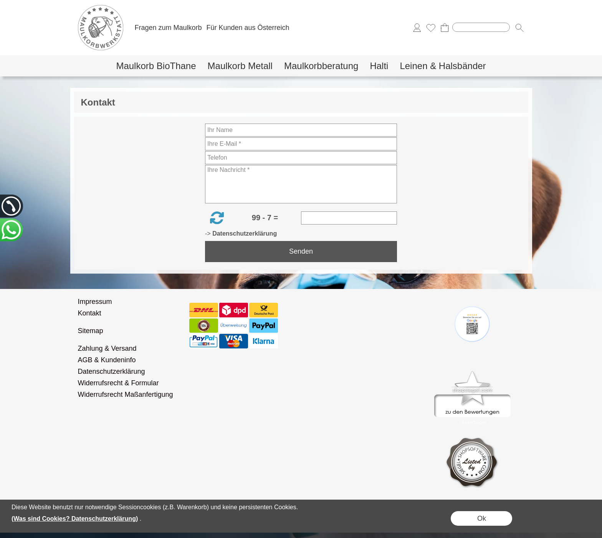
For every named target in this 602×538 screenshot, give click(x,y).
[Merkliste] (431, 28)
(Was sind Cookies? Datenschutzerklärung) (75, 518)
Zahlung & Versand (107, 348)
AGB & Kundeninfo (107, 360)
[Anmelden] (417, 28)
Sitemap (90, 331)
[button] (519, 28)
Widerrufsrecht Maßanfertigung (125, 394)
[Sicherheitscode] (349, 217)
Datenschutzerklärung (111, 371)
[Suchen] (481, 27)
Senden (301, 251)
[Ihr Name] (301, 130)
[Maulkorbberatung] (321, 65)
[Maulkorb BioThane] (156, 65)
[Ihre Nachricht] (301, 184)
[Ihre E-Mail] (301, 143)
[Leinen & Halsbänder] (442, 65)
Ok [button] (481, 518)
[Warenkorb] (445, 28)
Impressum (95, 301)
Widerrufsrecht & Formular (118, 383)
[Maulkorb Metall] (240, 65)
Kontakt (89, 313)
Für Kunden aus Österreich (247, 27)
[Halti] (379, 65)
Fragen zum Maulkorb (168, 27)
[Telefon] (301, 157)
